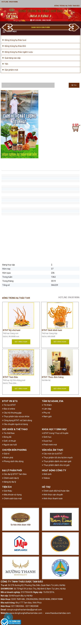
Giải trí (5, 453)
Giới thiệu (7, 491)
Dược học (47, 441)
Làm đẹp (46, 409)
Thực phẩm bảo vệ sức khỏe (15, 416)
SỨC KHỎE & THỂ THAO (15, 429)
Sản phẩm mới (11, 70)
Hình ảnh (46, 474)
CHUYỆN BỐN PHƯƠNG (14, 450)
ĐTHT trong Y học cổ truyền (55, 433)
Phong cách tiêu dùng (12, 461)
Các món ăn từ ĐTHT (52, 453)
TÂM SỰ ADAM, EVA (52, 401)
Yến (6, 64)
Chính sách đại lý (10, 478)
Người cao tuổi (9, 444)
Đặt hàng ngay (21, 342)
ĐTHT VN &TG (10, 401)
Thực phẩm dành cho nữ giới (55, 465)
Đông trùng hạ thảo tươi (15, 40)
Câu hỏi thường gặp (12, 413)
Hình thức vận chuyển (52, 494)
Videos (46, 478)
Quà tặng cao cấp (13, 58)
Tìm (74, 85)
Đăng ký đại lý (9, 482)
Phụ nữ (46, 413)
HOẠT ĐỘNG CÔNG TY (54, 470)
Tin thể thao (8, 433)
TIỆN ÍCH (7, 487)
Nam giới (46, 416)
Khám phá (7, 457)
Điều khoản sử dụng (12, 494)
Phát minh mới (49, 444)
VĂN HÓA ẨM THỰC (52, 450)
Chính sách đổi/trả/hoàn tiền (55, 491)
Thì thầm (47, 405)
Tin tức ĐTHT (9, 405)
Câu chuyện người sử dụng (15, 424)
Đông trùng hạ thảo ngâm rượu (19, 52)
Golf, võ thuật (9, 441)
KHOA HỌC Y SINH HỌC (54, 429)
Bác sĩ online (8, 409)
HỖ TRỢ (46, 487)
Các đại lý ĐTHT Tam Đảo (14, 474)
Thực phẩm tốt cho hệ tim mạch (57, 457)
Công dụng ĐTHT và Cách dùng (17, 420)
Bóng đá (6, 437)
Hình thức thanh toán (52, 498)
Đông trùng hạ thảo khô (15, 46)
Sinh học (46, 437)
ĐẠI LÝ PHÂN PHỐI (12, 470)
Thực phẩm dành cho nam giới (56, 461)
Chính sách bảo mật (12, 498)
